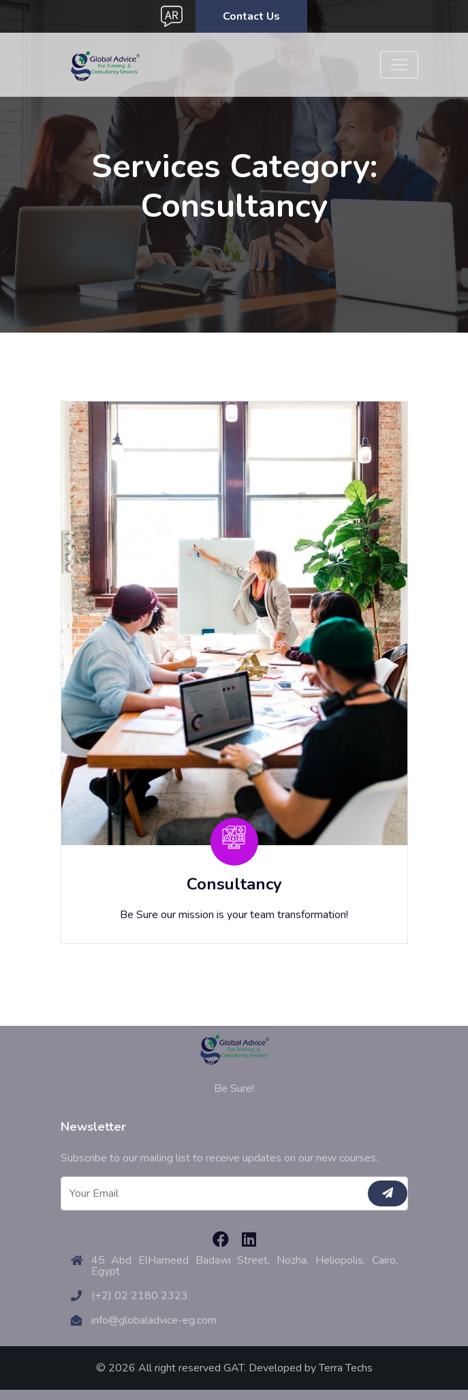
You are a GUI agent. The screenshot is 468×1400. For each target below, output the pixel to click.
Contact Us (251, 16)
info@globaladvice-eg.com (154, 1320)
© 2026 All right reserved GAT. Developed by (207, 1367)
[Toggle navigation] (399, 64)
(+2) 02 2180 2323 (139, 1295)
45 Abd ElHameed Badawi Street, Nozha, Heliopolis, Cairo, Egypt (244, 1266)
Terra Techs (346, 1367)
